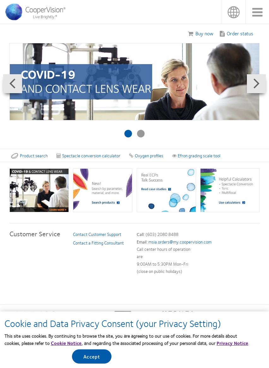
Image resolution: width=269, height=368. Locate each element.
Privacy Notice (232, 343)
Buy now (204, 33)
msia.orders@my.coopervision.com (180, 241)
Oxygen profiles (146, 155)
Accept (91, 357)
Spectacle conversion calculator (88, 155)
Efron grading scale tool (196, 155)
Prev (10, 92)
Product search (29, 155)
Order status (240, 33)
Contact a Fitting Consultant (98, 242)
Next (258, 92)
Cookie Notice (66, 343)
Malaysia (233, 12)
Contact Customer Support (97, 234)
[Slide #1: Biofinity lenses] (128, 133)
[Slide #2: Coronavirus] (141, 133)
